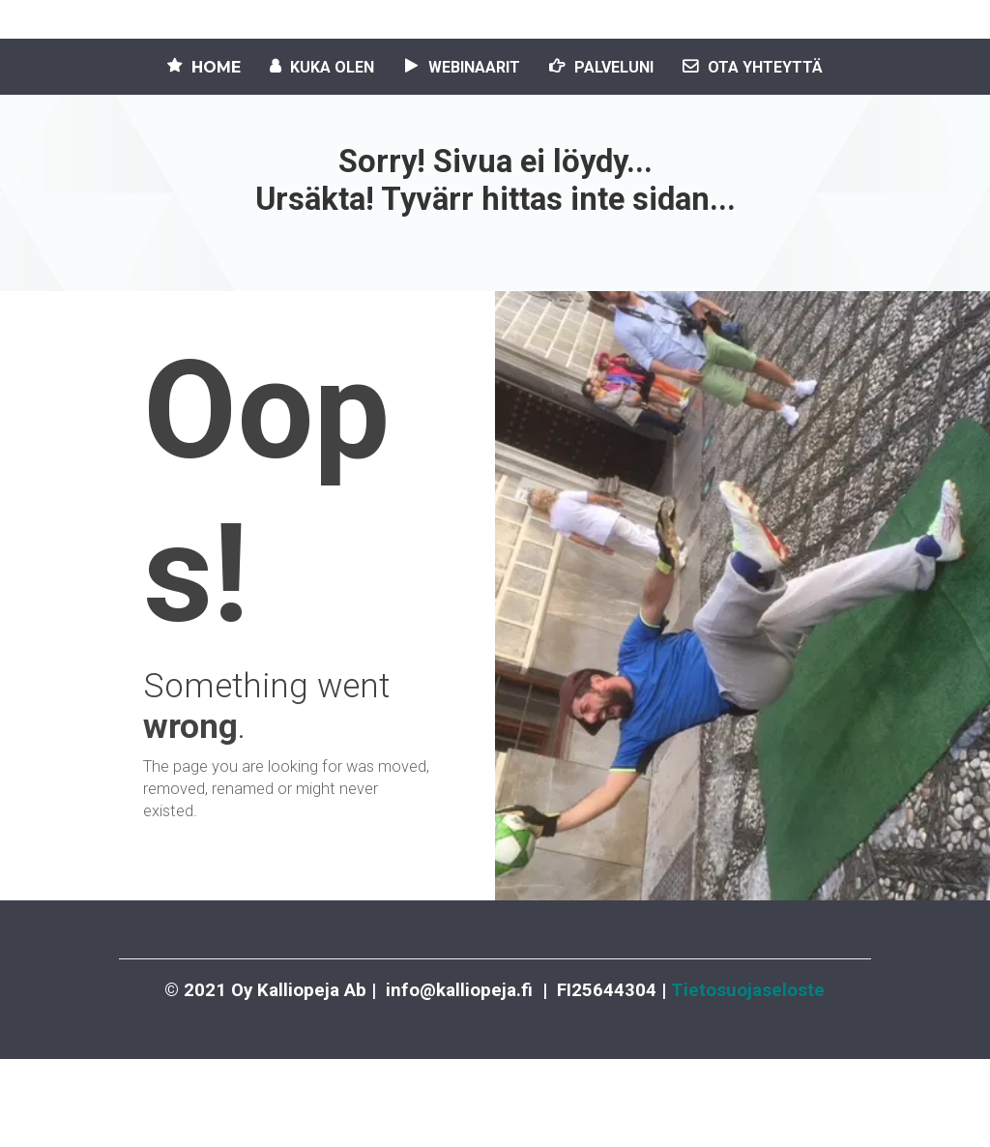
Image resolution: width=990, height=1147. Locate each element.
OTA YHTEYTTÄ (753, 67)
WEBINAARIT (461, 67)
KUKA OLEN (322, 67)
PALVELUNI (601, 67)
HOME (204, 67)
